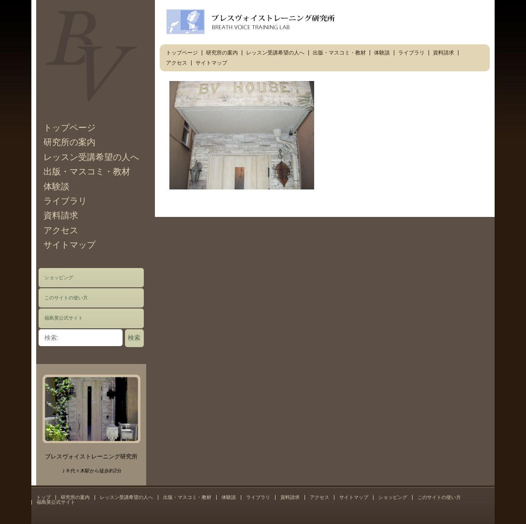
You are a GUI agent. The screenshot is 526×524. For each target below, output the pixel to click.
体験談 (56, 186)
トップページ (69, 128)
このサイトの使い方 (66, 297)
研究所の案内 (69, 142)
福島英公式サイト (63, 318)
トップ (43, 497)
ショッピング (58, 277)
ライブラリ (65, 201)
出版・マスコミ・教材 (86, 171)
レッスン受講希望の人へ (91, 157)
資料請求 (60, 215)
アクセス (60, 230)
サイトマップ (69, 245)
